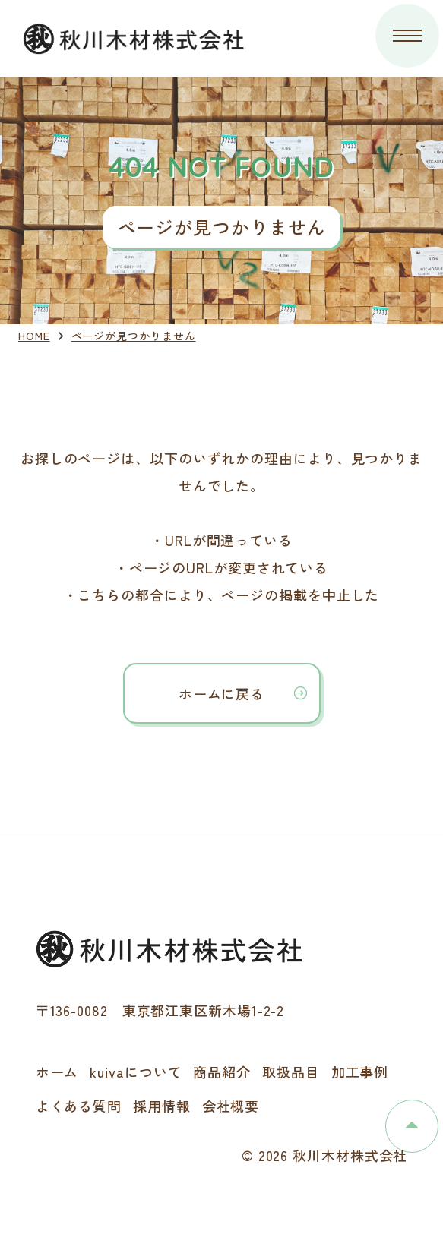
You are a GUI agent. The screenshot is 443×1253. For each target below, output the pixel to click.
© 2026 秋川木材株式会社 (325, 1155)
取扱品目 (291, 1071)
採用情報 (162, 1106)
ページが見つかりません (133, 335)
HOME (34, 335)
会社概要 (231, 1106)
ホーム (57, 1071)
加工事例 (360, 1071)
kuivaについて (136, 1071)
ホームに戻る (221, 693)
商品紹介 (222, 1071)
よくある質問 (79, 1106)
